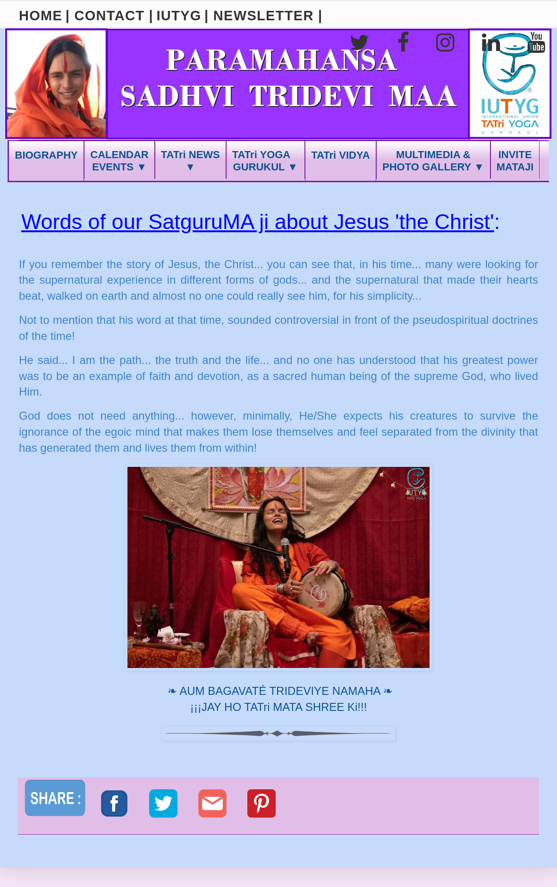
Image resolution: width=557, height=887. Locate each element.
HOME (40, 15)
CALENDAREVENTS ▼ (119, 161)
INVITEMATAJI (515, 161)
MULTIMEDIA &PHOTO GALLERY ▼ (433, 161)
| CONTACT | (109, 15)
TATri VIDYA (340, 155)
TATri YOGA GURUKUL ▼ (265, 161)
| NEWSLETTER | (263, 15)
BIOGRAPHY (46, 155)
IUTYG (178, 15)
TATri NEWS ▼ (190, 161)
